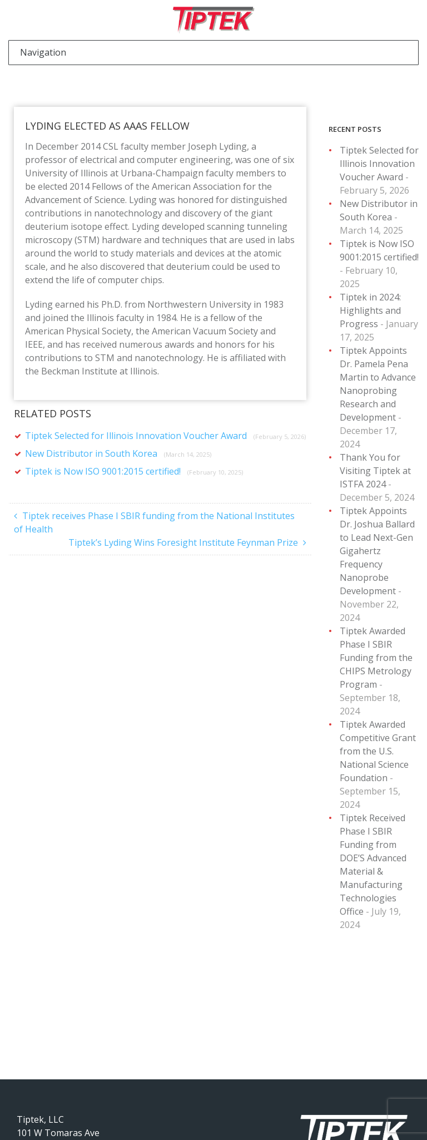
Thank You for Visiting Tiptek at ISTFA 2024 (375, 470)
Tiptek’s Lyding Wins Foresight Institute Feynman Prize (183, 542)
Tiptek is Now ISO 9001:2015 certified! (134, 471)
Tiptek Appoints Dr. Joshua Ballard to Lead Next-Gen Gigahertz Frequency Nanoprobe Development (377, 551)
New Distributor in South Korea (118, 453)
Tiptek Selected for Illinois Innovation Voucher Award (165, 436)
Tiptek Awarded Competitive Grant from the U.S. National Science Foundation (378, 751)
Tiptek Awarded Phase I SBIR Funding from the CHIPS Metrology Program (376, 657)
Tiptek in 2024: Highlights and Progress (370, 310)
